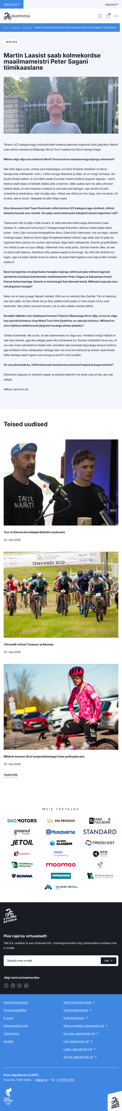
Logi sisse (110, 4)
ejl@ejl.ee (41, 1079)
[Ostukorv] (108, 15)
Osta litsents (11, 1033)
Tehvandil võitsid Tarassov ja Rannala (28, 644)
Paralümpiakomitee (76, 1010)
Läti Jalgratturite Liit (76, 1041)
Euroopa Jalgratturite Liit (79, 1033)
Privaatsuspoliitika (15, 1010)
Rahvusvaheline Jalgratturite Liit (84, 1025)
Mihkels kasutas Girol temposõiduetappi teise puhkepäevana (44, 756)
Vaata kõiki (11, 774)
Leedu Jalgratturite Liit (78, 1049)
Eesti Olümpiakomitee (77, 1002)
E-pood (8, 1018)
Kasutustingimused (16, 1002)
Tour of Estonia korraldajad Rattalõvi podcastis (34, 532)
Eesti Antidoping (74, 1018)
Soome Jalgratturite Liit (78, 1057)
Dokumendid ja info (16, 1025)
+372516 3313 (65, 1079)
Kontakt (8, 1041)
